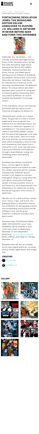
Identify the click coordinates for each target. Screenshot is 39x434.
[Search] (31, 4)
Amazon (16, 234)
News (10, 11)
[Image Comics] (7, 4)
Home (4, 11)
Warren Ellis (11, 260)
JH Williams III (11, 265)
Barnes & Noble (26, 234)
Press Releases (19, 11)
